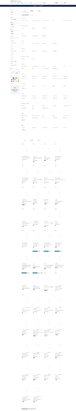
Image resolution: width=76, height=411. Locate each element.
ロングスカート (45, 51)
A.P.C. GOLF (24, 285)
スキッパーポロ (46, 355)
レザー (64, 66)
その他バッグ (65, 98)
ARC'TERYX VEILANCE (25, 156)
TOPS (34, 355)
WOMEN (12, 12)
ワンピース (23, 58)
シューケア (65, 127)
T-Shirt (34, 265)
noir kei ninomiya (35, 221)
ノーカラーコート (45, 76)
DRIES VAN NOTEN (24, 243)
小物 (11, 63)
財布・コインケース (24, 115)
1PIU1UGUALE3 (24, 353)
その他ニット (44, 35)
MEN (11, 14)
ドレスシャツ (44, 28)
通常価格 (12, 24)
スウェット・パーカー (46, 20)
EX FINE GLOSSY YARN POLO (59, 310)
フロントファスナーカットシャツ (49, 310)
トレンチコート (55, 76)
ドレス (33, 58)
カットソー (12, 40)
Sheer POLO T (35, 201)
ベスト (23, 68)
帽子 (53, 115)
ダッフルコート (65, 76)
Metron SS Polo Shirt (25, 179)
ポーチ (43, 117)
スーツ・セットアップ (46, 68)
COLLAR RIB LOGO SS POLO (26, 399)
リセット (12, 83)
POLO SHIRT (24, 332)
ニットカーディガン (35, 35)
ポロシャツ (56, 377)
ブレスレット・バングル (67, 105)
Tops (45, 201)
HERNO (56, 199)
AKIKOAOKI (35, 199)
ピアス (43, 105)
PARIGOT (56, 263)
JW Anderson (35, 308)
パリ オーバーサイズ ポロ (58, 288)
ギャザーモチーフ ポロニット (26, 310)
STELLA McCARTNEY (47, 243)
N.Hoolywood (24, 330)
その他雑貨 (23, 129)
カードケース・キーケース (36, 115)
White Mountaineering (58, 243)
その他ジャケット (55, 68)
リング (33, 105)
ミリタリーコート (24, 78)
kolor (56, 221)
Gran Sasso (34, 178)
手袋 (22, 117)
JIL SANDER (45, 178)
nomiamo (34, 156)
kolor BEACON (46, 199)
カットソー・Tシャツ (25, 20)
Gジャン (54, 66)
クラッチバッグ (45, 98)
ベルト (43, 115)
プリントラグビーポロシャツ (37, 310)
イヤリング (54, 105)
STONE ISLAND (24, 199)
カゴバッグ (23, 98)
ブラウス (33, 28)
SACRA (56, 308)
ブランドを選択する (13, 19)
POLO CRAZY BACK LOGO (59, 355)
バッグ (12, 59)
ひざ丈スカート (34, 51)
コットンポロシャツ (25, 244)
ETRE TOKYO (46, 308)
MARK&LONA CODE (36, 353)
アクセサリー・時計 (13, 61)
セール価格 (12, 26)
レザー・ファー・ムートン (57, 78)
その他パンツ (55, 43)
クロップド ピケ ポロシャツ (48, 244)
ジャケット (24, 64)
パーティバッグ (34, 98)
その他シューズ (24, 88)
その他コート (65, 78)
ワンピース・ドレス (25, 56)
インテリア (23, 127)
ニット (23, 33)
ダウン (33, 68)
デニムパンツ (44, 43)
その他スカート (55, 51)
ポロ (53, 20)
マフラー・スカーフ (66, 115)
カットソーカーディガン (35, 20)
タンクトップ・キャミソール (67, 20)
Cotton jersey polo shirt (58, 201)
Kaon (23, 308)
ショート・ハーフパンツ (35, 43)
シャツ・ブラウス (13, 42)
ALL (11, 38)
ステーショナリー (55, 127)
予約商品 (12, 33)
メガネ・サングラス (35, 117)
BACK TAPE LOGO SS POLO (37, 399)
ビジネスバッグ (55, 98)
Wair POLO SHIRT (57, 244)
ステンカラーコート (35, 76)
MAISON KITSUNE (57, 178)
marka (45, 156)
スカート (23, 48)
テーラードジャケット (25, 66)
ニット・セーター (24, 35)
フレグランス (34, 127)
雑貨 (22, 125)
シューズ (12, 57)
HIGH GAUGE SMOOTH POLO (59, 265)
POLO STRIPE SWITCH (25, 355)
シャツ (23, 28)
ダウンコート (44, 78)
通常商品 (12, 31)
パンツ (23, 41)
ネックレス (23, 105)
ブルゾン (44, 66)
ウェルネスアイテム (13, 65)
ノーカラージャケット (35, 66)
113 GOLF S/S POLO (36, 377)
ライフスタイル (45, 127)
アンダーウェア (55, 117)
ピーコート (33, 78)
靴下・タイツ (65, 117)
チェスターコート (24, 76)
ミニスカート (23, 51)
